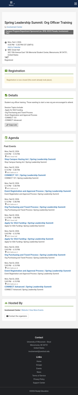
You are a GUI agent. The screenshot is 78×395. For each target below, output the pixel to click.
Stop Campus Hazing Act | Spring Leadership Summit (30, 159)
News (39, 372)
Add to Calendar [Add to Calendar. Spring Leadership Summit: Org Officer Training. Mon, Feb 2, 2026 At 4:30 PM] (14, 47)
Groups (39, 365)
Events (39, 368)
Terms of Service (39, 376)
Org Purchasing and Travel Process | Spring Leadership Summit (35, 207)
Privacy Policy (39, 379)
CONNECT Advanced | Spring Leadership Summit (28, 286)
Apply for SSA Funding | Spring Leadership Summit (29, 223)
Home (39, 361)
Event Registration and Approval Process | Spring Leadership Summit (38, 191)
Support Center (39, 383)
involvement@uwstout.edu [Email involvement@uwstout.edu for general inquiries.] (39, 351)
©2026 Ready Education (39, 391)
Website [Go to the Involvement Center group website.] (25, 310)
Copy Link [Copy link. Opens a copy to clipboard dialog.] (11, 125)
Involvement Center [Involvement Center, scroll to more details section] (14, 27)
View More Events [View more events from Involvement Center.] (36, 310)
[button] (3, 4)
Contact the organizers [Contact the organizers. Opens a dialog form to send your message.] (16, 316)
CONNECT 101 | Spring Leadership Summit (25, 175)
